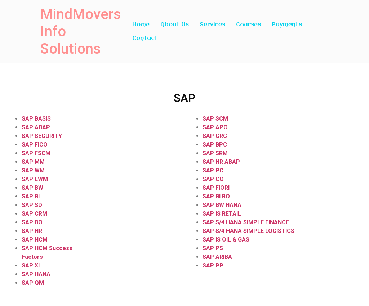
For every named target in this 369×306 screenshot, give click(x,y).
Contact (145, 38)
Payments (287, 25)
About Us (174, 25)
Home (141, 25)
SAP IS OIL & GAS (226, 239)
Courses (248, 25)
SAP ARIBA (217, 256)
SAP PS (213, 248)
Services (212, 25)
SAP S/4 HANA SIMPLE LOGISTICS (248, 231)
